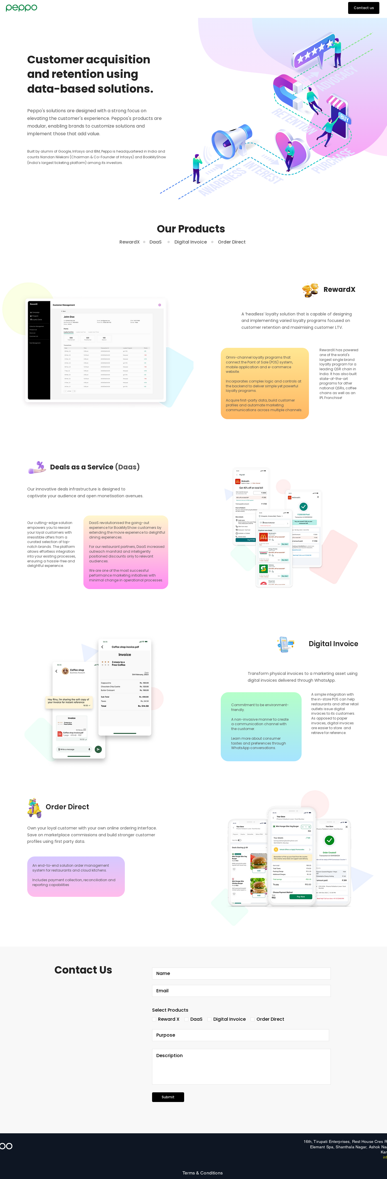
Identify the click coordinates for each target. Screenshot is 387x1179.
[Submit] (168, 1097)
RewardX (129, 242)
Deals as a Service (95, 467)
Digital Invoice (190, 242)
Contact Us (83, 970)
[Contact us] (363, 8)
